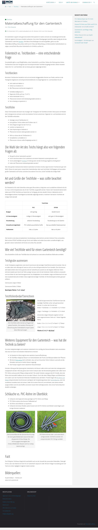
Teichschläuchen (55, 380)
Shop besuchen (31, 496)
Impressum (6, 507)
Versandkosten (7, 513)
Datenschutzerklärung (9, 504)
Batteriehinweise (7, 501)
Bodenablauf (19, 360)
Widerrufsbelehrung (8, 516)
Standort (21, 41)
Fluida (86, 526)
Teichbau (16, 6)
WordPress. (92, 526)
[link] (94, 2)
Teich (9, 6)
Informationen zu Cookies (10, 510)
